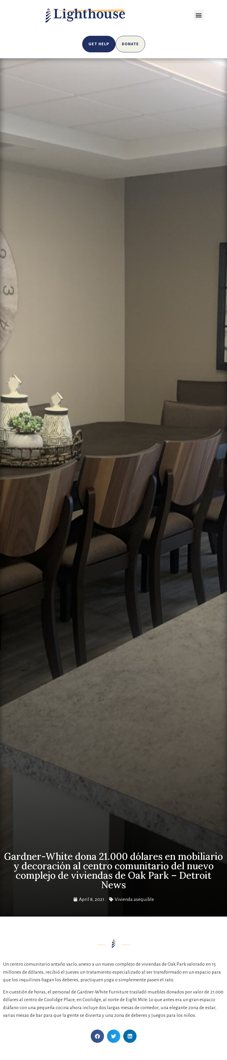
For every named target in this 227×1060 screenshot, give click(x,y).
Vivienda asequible (134, 899)
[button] (199, 15)
